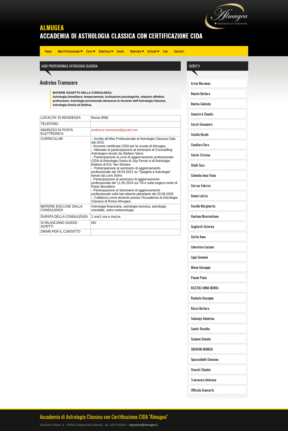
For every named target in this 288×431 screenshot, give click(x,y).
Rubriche (135, 51)
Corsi (89, 51)
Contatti (179, 51)
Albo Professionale (69, 51)
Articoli (151, 51)
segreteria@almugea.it (143, 425)
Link (165, 51)
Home (48, 51)
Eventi (120, 51)
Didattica (104, 51)
